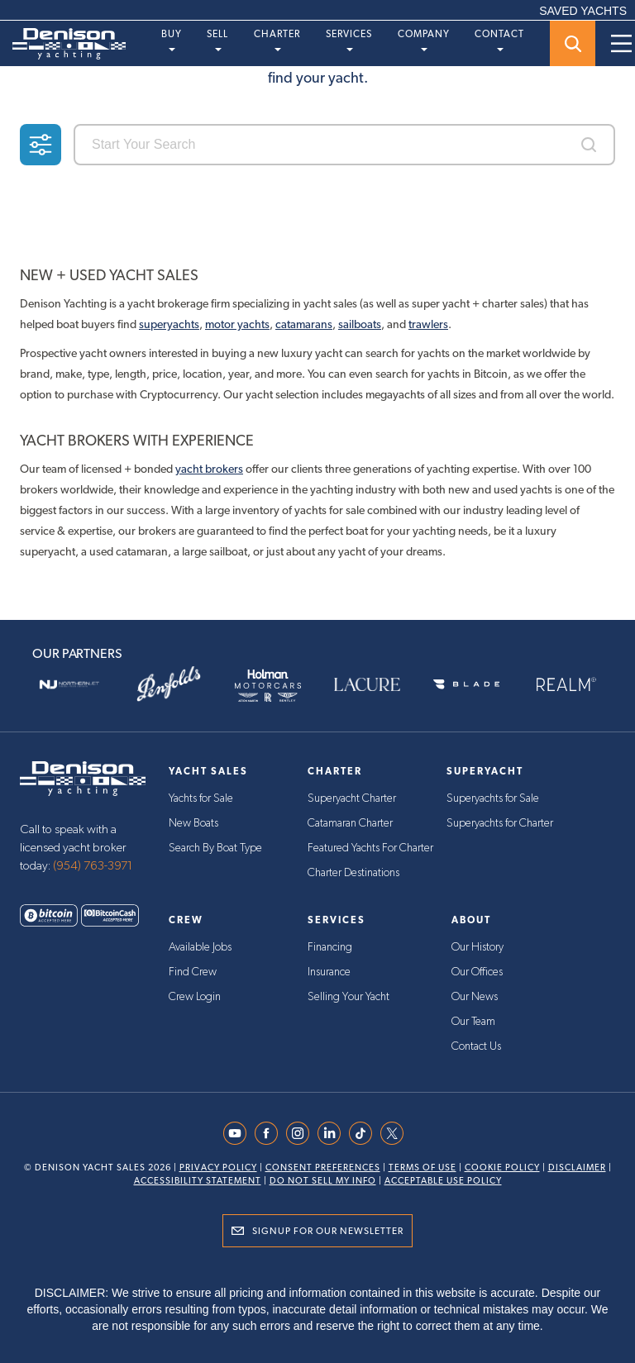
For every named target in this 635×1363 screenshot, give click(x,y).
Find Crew (193, 972)
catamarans (303, 324)
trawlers (428, 324)
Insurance (329, 972)
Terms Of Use (422, 1167)
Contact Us (476, 1046)
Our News (474, 997)
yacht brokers (209, 468)
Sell (217, 39)
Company (424, 39)
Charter (277, 39)
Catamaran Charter (350, 823)
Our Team (473, 1021)
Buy (171, 39)
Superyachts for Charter (499, 823)
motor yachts (237, 324)
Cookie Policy (502, 1167)
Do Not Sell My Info (323, 1180)
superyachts (169, 324)
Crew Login (195, 997)
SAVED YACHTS (583, 10)
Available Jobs (200, 947)
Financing (330, 947)
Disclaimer (577, 1167)
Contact (499, 39)
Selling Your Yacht (348, 997)
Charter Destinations (353, 873)
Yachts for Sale (201, 798)
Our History (477, 947)
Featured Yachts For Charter (370, 848)
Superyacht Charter (352, 798)
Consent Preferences (322, 1167)
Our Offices (477, 972)
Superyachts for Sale (492, 798)
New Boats (193, 823)
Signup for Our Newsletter (327, 1231)
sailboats (359, 324)
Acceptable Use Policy (443, 1180)
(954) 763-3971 (92, 866)
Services (349, 39)
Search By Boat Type (215, 848)
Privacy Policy (218, 1167)
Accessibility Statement (197, 1180)
